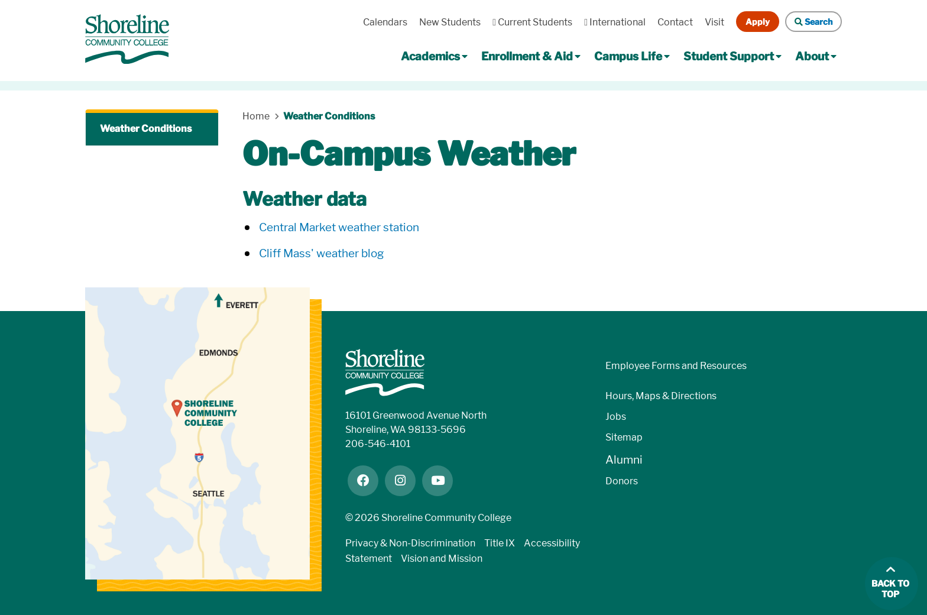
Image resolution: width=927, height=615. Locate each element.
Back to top (890, 589)
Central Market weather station (339, 227)
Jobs (615, 416)
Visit (714, 22)
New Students (450, 22)
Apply (758, 22)
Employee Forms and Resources (676, 365)
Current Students (532, 22)
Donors (621, 481)
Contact (675, 22)
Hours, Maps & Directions (661, 396)
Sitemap (624, 437)
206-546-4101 (377, 443)
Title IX (499, 543)
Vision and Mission (441, 558)
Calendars (385, 22)
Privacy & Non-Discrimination (410, 543)
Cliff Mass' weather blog (321, 253)
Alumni (624, 460)
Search (813, 22)
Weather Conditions (146, 128)
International (615, 22)
